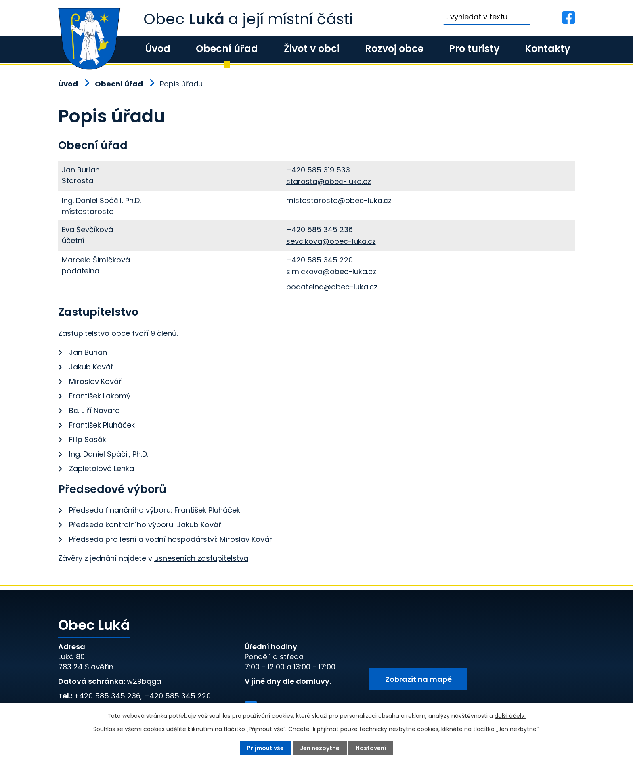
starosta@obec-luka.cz (328, 181)
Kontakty (547, 48)
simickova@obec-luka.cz (331, 271)
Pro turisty (474, 48)
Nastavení (371, 748)
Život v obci (312, 48)
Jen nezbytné (320, 748)
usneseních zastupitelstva (201, 558)
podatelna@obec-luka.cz (331, 287)
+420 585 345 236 (319, 229)
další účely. (510, 716)
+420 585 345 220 (319, 260)
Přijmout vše (265, 748)
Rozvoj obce (394, 48)
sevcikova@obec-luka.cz (331, 241)
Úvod (157, 48)
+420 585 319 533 (318, 170)
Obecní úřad (227, 48)
